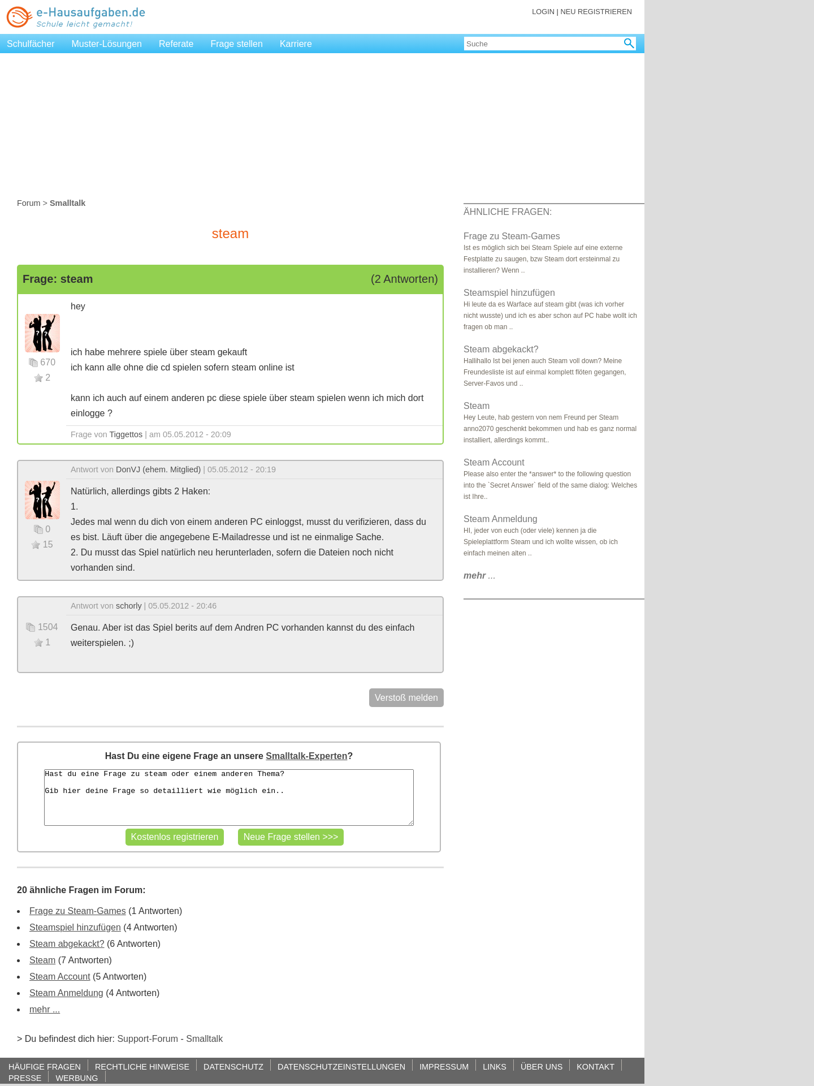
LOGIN (543, 11)
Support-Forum (147, 1039)
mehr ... (44, 1009)
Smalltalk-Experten (306, 756)
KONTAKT (595, 1066)
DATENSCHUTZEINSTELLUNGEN (341, 1066)
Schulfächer (31, 44)
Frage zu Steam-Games (77, 911)
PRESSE (24, 1078)
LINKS (494, 1066)
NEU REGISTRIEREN (596, 11)
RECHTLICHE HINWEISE (142, 1066)
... (480, 575)
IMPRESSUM (444, 1066)
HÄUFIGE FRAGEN (44, 1066)
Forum (29, 203)
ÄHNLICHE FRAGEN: (508, 212)
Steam (42, 960)
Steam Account (59, 976)
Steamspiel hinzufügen (75, 927)
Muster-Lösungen (107, 44)
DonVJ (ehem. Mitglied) (158, 469)
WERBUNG (76, 1078)
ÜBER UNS (541, 1066)
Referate (176, 44)
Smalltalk (204, 1039)
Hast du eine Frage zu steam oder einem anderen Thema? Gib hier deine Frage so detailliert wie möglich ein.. (228, 797)
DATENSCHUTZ (233, 1066)
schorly (129, 605)
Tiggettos (126, 434)
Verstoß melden (406, 698)
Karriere (296, 44)
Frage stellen (236, 44)
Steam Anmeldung (66, 993)
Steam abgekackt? (67, 944)
